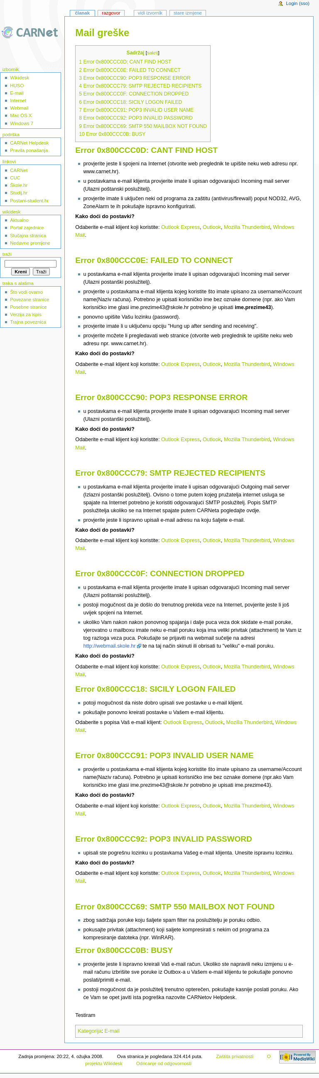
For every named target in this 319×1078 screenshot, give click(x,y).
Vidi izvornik (150, 12)
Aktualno (19, 220)
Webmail (19, 108)
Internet (18, 100)
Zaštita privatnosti (234, 1056)
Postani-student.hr (29, 200)
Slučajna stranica (28, 235)
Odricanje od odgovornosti (163, 1063)
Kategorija (89, 1031)
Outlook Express (180, 227)
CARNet (18, 170)
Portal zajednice (27, 227)
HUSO (17, 85)
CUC (15, 177)
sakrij (152, 52)
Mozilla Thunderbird (247, 227)
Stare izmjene (188, 12)
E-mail (112, 1031)
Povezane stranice (29, 299)
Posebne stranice (28, 306)
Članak (82, 12)
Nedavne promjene (30, 243)
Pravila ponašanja (29, 150)
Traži (7, 254)
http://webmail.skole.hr (109, 646)
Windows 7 (21, 123)
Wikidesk (19, 77)
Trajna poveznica (28, 321)
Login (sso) (297, 3)
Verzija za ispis (26, 314)
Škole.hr (18, 185)
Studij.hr (18, 192)
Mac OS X (21, 115)
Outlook (212, 227)
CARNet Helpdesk (29, 142)
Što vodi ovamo (26, 292)
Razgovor (111, 12)
